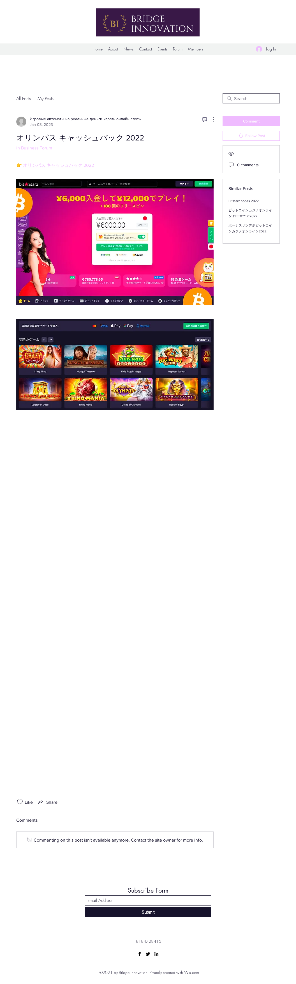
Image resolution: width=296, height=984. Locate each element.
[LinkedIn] (156, 954)
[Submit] (148, 912)
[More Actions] (210, 119)
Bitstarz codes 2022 (243, 201)
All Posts (23, 98)
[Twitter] (148, 954)
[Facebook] (139, 954)
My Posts (46, 98)
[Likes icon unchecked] (20, 802)
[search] (251, 98)
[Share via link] (47, 802)
